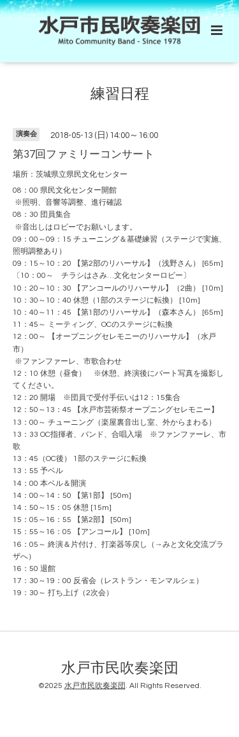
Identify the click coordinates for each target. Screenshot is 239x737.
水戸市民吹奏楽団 (119, 668)
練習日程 (120, 94)
